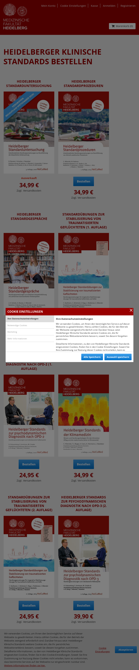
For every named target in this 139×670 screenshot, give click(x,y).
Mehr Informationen (17, 338)
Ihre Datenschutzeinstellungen (23, 318)
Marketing (12, 331)
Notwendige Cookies (17, 325)
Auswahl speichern (118, 357)
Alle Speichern (92, 357)
